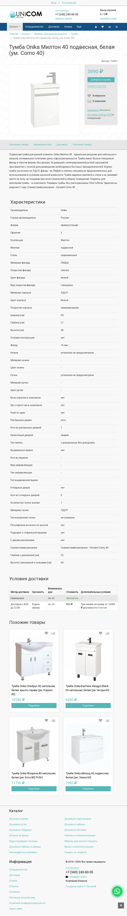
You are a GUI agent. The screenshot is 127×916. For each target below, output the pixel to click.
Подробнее (34, 705)
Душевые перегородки (77, 818)
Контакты (14, 891)
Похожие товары (82, 144)
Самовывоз (93, 110)
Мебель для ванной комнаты (80, 841)
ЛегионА (91, 886)
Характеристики (42, 144)
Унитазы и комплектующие (79, 835)
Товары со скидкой (75, 852)
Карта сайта (15, 908)
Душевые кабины (74, 824)
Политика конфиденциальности (27, 903)
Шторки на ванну (18, 835)
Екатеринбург (62, 10)
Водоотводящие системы (23, 841)
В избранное (99, 95)
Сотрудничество (34, 26)
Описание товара (18, 144)
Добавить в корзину (101, 80)
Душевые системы (75, 829)
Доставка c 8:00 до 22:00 (99, 114)
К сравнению (99, 101)
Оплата (68, 26)
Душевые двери (18, 818)
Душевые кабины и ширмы (25, 846)
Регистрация (69, 2)
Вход (53, 2)
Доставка (53, 26)
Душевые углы (18, 824)
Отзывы (14, 886)
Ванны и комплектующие (78, 846)
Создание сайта (74, 886)
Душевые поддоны (20, 829)
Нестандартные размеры (23, 852)
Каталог (14, 26)
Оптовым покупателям (22, 897)
